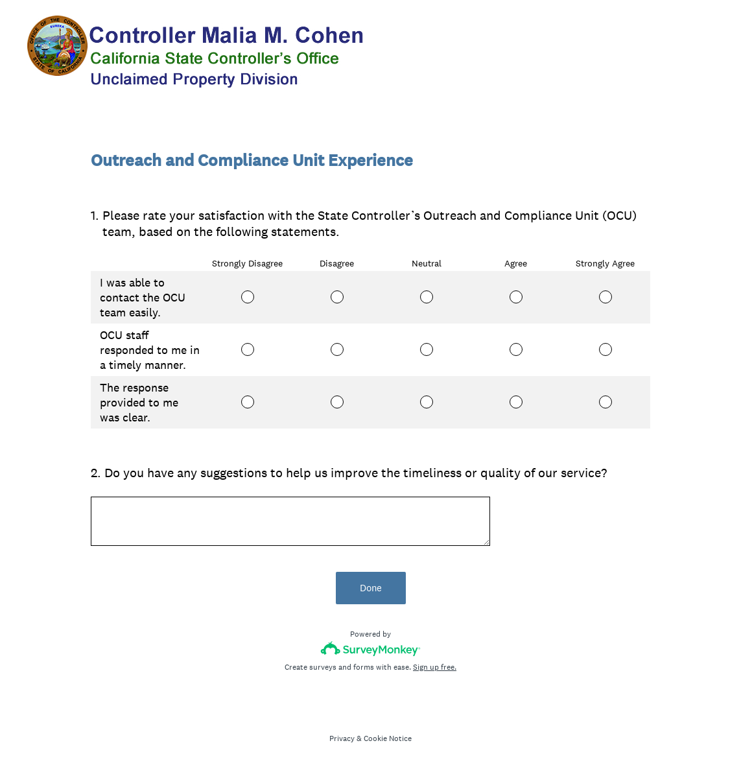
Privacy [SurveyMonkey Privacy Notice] (342, 738)
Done (371, 588)
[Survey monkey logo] (370, 648)
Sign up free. (434, 667)
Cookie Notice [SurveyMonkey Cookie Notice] (388, 738)
